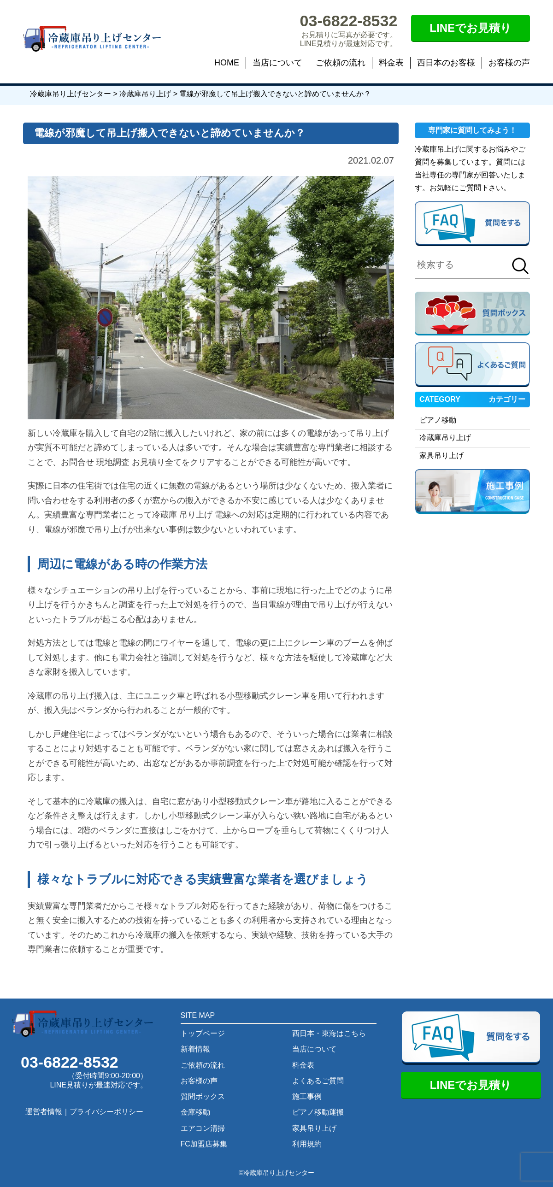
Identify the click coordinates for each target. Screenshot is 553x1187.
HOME (226, 62)
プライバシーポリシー (106, 1112)
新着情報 (195, 1049)
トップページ (203, 1033)
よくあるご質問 (318, 1081)
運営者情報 (43, 1112)
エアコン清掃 (203, 1128)
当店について (277, 62)
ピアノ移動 (437, 420)
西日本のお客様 (446, 62)
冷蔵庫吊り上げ (445, 437)
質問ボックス (203, 1096)
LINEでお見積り (470, 28)
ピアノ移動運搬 (318, 1112)
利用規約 (307, 1144)
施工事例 (307, 1096)
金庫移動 (195, 1112)
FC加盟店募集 (204, 1144)
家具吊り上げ (441, 455)
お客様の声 (509, 62)
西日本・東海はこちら (329, 1033)
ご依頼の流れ (340, 62)
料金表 (391, 62)
